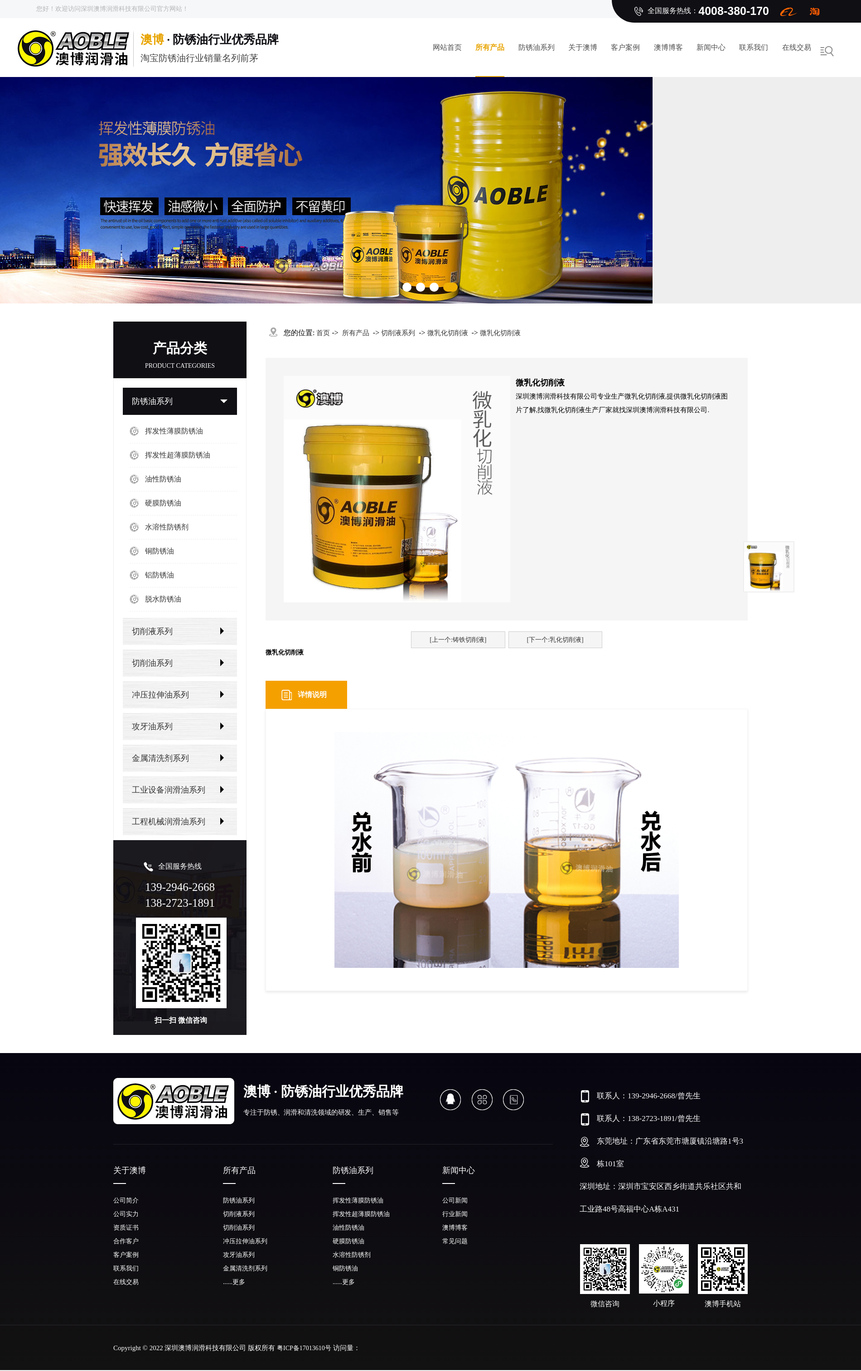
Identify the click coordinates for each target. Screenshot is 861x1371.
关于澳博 (582, 47)
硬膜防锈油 (163, 503)
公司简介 (126, 1200)
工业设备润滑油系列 (168, 789)
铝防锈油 (159, 575)
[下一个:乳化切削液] (555, 639)
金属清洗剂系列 (160, 758)
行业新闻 (455, 1214)
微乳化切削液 (447, 333)
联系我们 (753, 47)
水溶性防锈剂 (167, 527)
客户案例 (625, 47)
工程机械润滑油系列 (168, 821)
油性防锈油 (163, 479)
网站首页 (447, 47)
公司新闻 (455, 1200)
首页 (323, 333)
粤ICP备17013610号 (304, 1348)
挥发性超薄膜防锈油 (177, 455)
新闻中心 (711, 47)
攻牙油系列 (152, 726)
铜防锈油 (159, 551)
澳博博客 (668, 47)
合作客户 (126, 1241)
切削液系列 (152, 631)
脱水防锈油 (163, 599)
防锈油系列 (536, 47)
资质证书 (126, 1227)
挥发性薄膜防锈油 (174, 431)
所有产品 (489, 47)
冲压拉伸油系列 (160, 694)
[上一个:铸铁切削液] (458, 639)
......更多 (234, 1282)
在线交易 (796, 47)
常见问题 (455, 1241)
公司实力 (126, 1214)
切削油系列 (152, 663)
